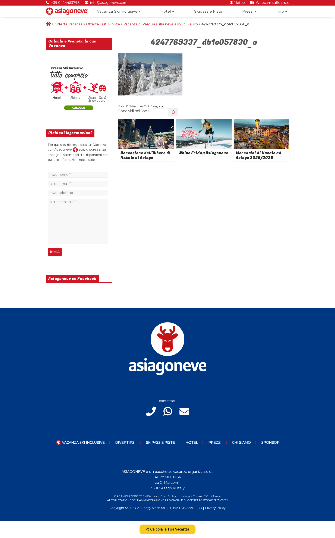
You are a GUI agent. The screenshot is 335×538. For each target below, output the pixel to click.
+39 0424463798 (63, 3)
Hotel (166, 11)
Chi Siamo (241, 443)
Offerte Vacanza (68, 24)
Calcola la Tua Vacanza (167, 529)
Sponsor (270, 443)
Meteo (237, 3)
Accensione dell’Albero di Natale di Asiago (145, 155)
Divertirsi (125, 443)
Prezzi (247, 11)
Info (280, 11)
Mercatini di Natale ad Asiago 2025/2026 (258, 155)
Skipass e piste (160, 443)
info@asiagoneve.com (106, 3)
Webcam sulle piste (269, 3)
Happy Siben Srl (153, 508)
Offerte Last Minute (103, 24)
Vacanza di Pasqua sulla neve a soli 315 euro (160, 24)
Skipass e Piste (208, 11)
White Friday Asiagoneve (203, 153)
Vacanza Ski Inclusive (117, 11)
